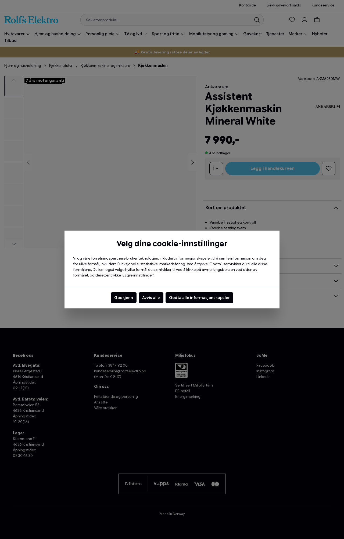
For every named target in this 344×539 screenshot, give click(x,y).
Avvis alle (151, 297)
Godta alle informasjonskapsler (199, 297)
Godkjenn (123, 297)
